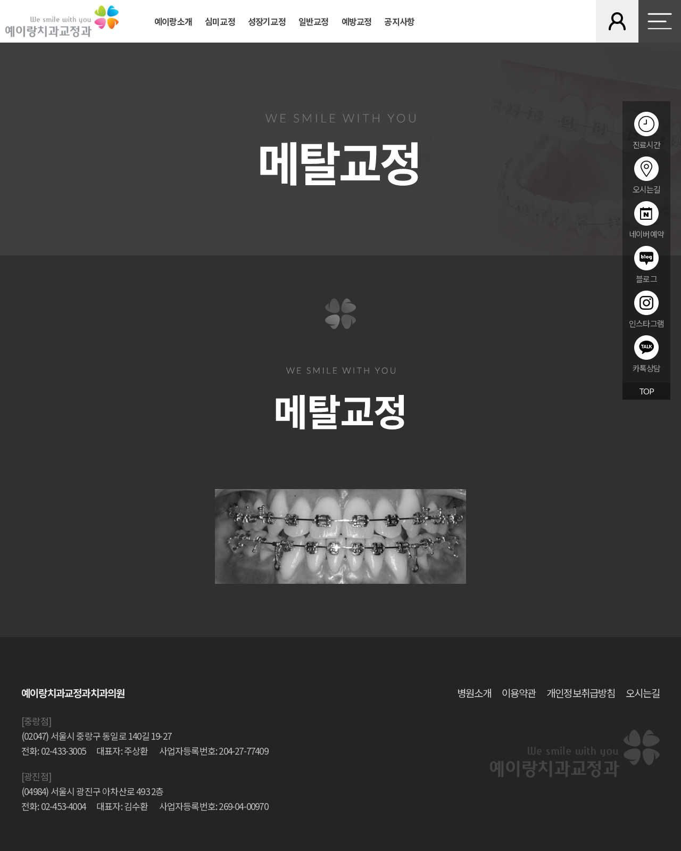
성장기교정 (267, 21)
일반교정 (313, 21)
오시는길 (643, 693)
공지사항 (399, 21)
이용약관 (519, 693)
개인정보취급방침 (580, 693)
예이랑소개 (173, 21)
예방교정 (357, 21)
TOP (646, 391)
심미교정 (220, 21)
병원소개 (474, 693)
